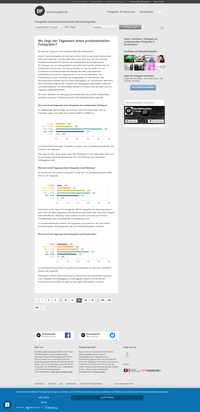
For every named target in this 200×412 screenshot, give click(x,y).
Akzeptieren (107, 402)
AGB (61, 384)
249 (109, 300)
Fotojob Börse (97, 2)
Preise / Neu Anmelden (140, 2)
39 (86, 300)
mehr (170, 402)
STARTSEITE (39, 384)
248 (102, 300)
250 (37, 308)
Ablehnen (43, 402)
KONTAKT (52, 384)
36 (66, 300)
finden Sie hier (99, 372)
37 (72, 300)
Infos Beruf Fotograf (115, 2)
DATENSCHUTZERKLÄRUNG (91, 384)
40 (92, 300)
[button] (48, 27)
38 (79, 300)
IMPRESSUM (71, 384)
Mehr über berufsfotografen (61, 372)
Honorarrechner (80, 2)
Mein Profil (159, 2)
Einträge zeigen (130, 27)
